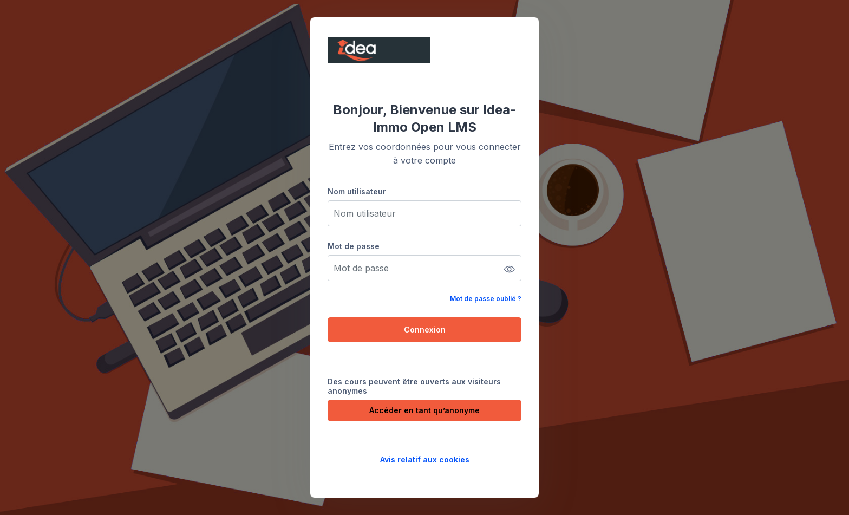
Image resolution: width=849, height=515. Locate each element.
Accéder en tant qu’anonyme (424, 410)
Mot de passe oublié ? (485, 299)
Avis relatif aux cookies (424, 459)
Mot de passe (354, 246)
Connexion (425, 329)
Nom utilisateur (357, 191)
